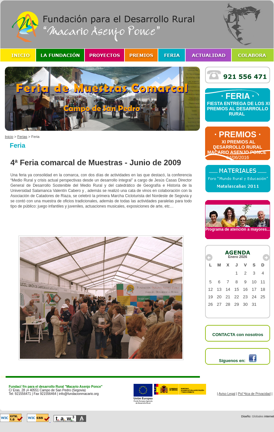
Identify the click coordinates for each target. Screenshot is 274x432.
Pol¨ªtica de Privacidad (254, 394)
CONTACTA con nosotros (237, 334)
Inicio (9, 137)
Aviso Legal (227, 394)
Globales (258, 416)
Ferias (22, 137)
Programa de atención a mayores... (237, 227)
